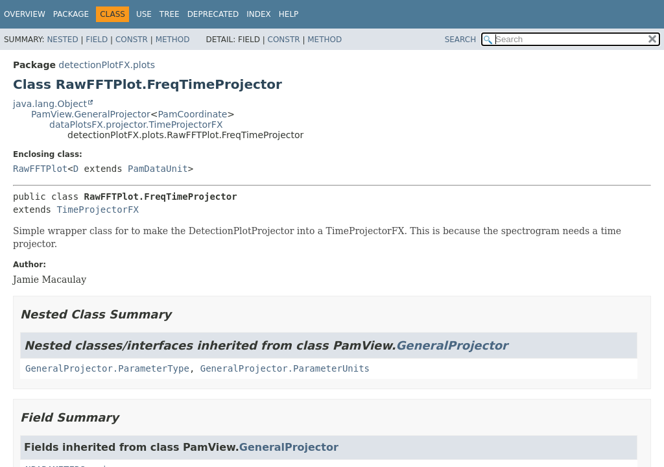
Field (97, 39)
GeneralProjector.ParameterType (107, 368)
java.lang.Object (50, 104)
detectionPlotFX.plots (106, 65)
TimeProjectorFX (97, 209)
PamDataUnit (158, 168)
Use (144, 14)
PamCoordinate (193, 114)
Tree (170, 14)
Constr (131, 39)
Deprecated (213, 14)
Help (289, 14)
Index (258, 14)
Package (71, 14)
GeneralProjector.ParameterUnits (285, 368)
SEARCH (461, 39)
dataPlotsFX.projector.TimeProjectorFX (136, 124)
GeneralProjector (452, 345)
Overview (24, 14)
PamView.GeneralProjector (90, 114)
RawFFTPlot (40, 168)
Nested (62, 39)
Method (173, 39)
